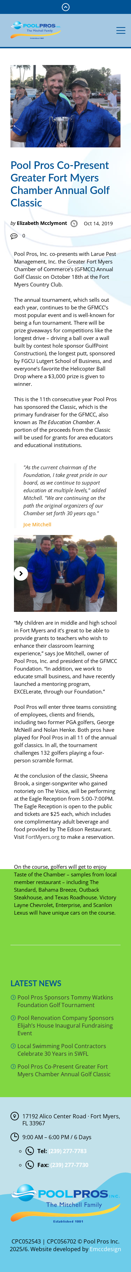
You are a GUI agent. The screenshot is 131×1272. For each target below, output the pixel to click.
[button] (21, 574)
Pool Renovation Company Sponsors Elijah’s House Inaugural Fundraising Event (65, 1025)
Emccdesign (105, 1249)
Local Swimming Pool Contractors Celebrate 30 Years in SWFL (61, 1050)
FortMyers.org (42, 836)
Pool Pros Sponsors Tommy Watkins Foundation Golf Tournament (65, 1001)
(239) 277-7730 (69, 1165)
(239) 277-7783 (68, 1151)
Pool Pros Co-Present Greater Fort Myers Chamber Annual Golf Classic (64, 1070)
